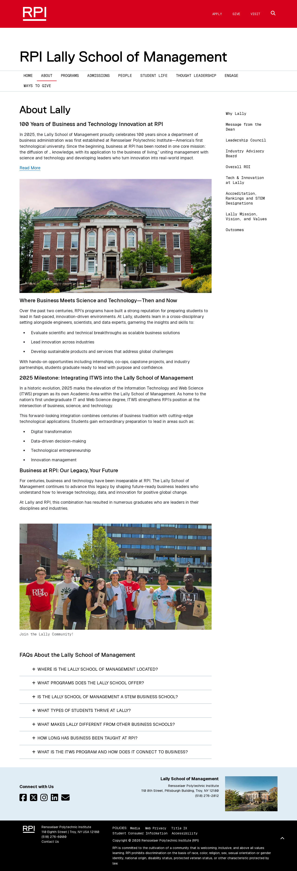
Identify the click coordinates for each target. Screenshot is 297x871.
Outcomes (235, 229)
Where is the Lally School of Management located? (95, 669)
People (125, 75)
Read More (29, 167)
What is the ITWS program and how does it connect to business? (110, 752)
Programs (70, 75)
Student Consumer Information (140, 833)
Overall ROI (238, 166)
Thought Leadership (196, 75)
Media (135, 828)
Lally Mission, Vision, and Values (246, 216)
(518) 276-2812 (207, 796)
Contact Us (50, 842)
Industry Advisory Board (245, 153)
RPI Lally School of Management (123, 56)
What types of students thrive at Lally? (81, 710)
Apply (217, 14)
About (46, 75)
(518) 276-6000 (54, 837)
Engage (231, 75)
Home (28, 75)
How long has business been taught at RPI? (84, 738)
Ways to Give (37, 85)
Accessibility (184, 833)
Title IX (179, 828)
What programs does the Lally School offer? (88, 682)
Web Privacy (155, 828)
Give (236, 14)
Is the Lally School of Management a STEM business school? (105, 696)
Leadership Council (246, 140)
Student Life (154, 75)
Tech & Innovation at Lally (245, 180)
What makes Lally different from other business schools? (103, 724)
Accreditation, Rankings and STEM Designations (245, 198)
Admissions (98, 75)
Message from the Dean (243, 127)
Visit (255, 14)
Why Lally (236, 113)
